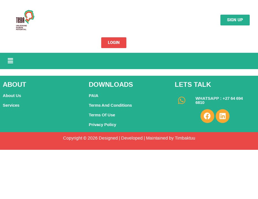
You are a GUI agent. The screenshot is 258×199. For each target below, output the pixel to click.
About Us (12, 95)
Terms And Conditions (110, 105)
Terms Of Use (102, 114)
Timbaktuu (184, 138)
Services (11, 105)
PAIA (93, 95)
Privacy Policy (102, 124)
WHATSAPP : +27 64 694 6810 (219, 100)
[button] (10, 61)
